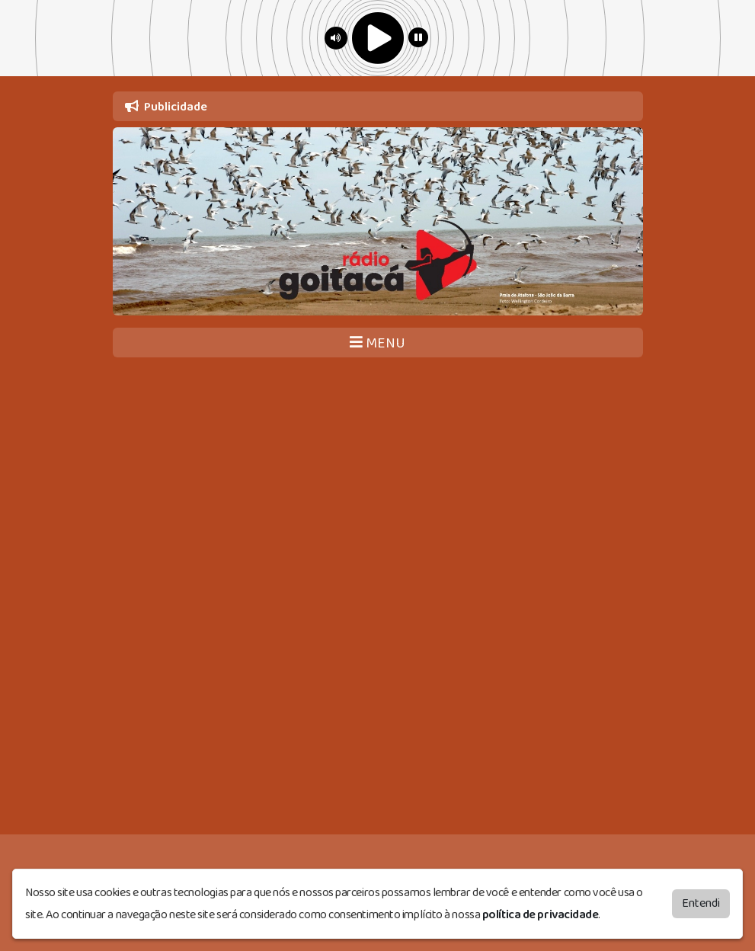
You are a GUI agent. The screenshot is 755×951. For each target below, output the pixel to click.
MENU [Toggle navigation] (377, 343)
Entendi (701, 900)
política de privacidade (540, 911)
